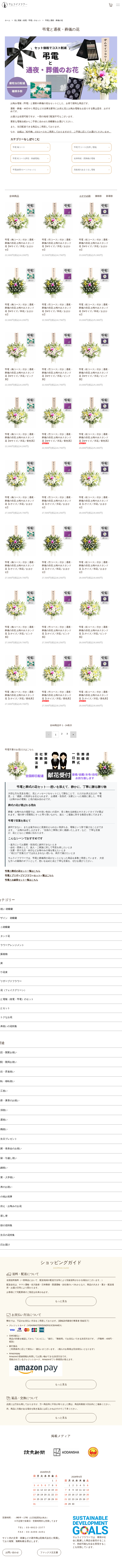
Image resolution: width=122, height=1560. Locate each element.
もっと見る (61, 1299)
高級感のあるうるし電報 (84, 170)
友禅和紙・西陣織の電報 (84, 158)
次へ (71, 733)
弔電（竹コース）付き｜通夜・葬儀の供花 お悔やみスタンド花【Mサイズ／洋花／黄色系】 (57, 438)
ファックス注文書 (49, 1550)
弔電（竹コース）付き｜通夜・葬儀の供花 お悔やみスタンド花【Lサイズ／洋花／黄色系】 (57, 696)
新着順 (109, 196)
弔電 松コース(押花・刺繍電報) (26, 158)
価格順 (98, 196)
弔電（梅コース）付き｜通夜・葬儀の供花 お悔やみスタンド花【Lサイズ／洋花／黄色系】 (20, 695)
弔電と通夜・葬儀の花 (54, 20)
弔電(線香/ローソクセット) (24, 170)
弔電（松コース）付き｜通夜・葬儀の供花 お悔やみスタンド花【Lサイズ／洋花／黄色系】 (94, 696)
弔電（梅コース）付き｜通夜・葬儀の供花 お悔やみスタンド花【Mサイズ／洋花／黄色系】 (20, 437)
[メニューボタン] (118, 5)
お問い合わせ (12, 1550)
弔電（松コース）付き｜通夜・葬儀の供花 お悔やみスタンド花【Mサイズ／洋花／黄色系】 (94, 438)
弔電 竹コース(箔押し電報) (85, 147)
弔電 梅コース (19, 147)
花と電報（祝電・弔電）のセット (27, 20)
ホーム (7, 20)
